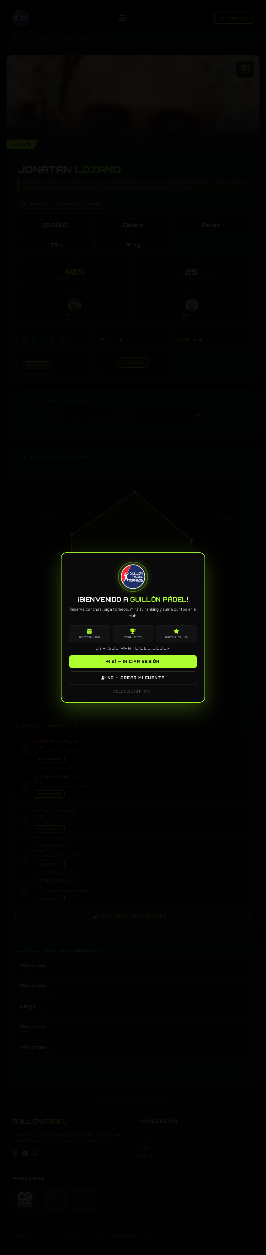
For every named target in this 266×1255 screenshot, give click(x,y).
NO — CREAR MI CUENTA (133, 678)
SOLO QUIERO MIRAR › (133, 691)
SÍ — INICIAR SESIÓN (133, 661)
